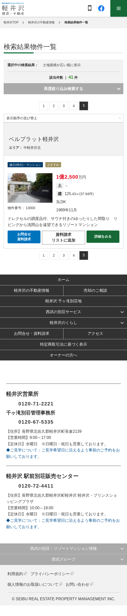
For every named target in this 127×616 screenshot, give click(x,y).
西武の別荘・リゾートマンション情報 (63, 548)
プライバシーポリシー (50, 574)
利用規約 (15, 574)
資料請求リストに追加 (63, 237)
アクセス (95, 333)
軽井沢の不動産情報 (41, 22)
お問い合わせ (77, 584)
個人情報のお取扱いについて (32, 584)
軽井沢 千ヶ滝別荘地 (63, 301)
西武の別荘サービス (63, 312)
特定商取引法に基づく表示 (63, 344)
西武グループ (63, 559)
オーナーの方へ (63, 355)
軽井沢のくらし (63, 323)
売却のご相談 (95, 290)
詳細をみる (103, 236)
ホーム (63, 279)
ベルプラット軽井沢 (34, 139)
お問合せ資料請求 (24, 236)
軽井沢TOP (11, 22)
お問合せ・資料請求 (31, 333)
